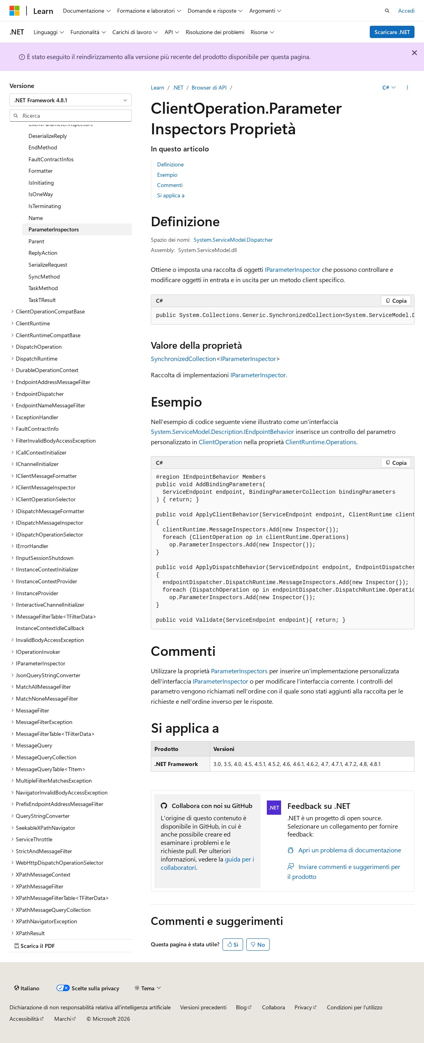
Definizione (170, 164)
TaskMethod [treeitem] (43, 288)
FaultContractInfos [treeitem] (51, 159)
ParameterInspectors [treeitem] (54, 229)
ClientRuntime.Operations (320, 441)
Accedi (406, 10)
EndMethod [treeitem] (43, 147)
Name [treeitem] (36, 218)
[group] (282, 316)
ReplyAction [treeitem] (43, 252)
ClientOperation (220, 441)
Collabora (273, 1007)
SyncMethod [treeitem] (44, 276)
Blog (241, 1007)
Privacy (303, 1007)
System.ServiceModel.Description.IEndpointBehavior (222, 431)
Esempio (167, 174)
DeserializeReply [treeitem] (48, 135)
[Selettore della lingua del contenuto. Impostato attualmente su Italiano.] (27, 988)
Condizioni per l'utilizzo (354, 1007)
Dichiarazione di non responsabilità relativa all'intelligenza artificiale (90, 1007)
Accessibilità (24, 1018)
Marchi (62, 1018)
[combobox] (71, 100)
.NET (178, 87)
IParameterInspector (292, 269)
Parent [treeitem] (36, 241)
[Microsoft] (15, 11)
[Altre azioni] (407, 87)
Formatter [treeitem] (41, 170)
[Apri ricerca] (387, 11)
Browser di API (209, 87)
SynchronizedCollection (183, 358)
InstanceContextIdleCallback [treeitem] (50, 628)
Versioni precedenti (203, 1007)
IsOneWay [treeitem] (41, 194)
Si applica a (170, 195)
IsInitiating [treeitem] (41, 182)
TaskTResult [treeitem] (42, 300)
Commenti (170, 185)
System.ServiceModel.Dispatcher (233, 239)
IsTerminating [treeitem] (45, 206)
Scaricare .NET (392, 32)
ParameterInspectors (239, 671)
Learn (157, 87)
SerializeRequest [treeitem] (48, 264)
